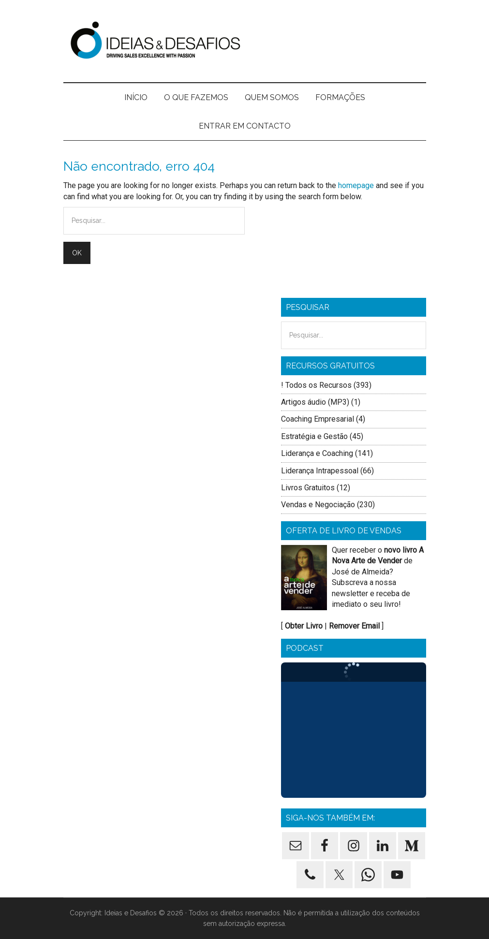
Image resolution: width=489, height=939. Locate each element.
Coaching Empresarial (317, 419)
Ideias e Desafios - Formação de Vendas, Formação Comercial (244, 41)
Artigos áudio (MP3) (315, 402)
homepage (356, 185)
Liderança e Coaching (317, 453)
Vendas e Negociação (318, 504)
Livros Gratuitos (308, 487)
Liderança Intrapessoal (319, 470)
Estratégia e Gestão (314, 436)
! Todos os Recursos (316, 385)
